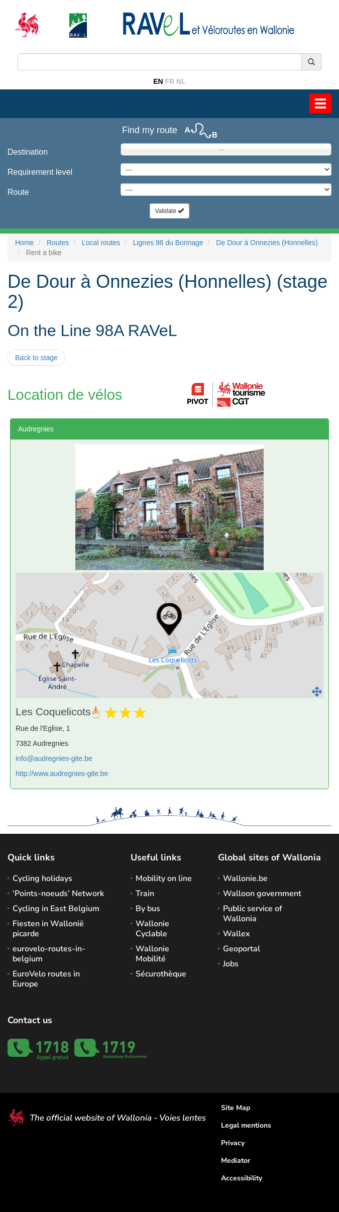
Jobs (231, 964)
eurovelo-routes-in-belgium (49, 954)
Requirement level (40, 172)
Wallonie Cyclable (152, 929)
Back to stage (36, 358)
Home (24, 243)
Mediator (235, 1160)
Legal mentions (246, 1125)
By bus (148, 909)
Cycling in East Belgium (56, 909)
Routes (58, 243)
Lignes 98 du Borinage (168, 243)
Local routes (101, 243)
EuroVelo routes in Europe (46, 979)
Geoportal (241, 949)
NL (181, 81)
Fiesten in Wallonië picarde (48, 929)
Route (18, 192)
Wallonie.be (245, 878)
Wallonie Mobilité (152, 954)
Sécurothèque (161, 974)
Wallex (236, 934)
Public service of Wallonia (252, 914)
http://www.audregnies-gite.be (62, 773)
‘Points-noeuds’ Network (58, 894)
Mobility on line (164, 878)
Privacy (233, 1143)
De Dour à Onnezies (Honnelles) (266, 243)
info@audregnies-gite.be (54, 758)
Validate (169, 210)
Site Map (235, 1108)
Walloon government (262, 894)
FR (170, 81)
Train (145, 894)
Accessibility (241, 1178)
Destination (28, 152)
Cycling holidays (42, 878)
